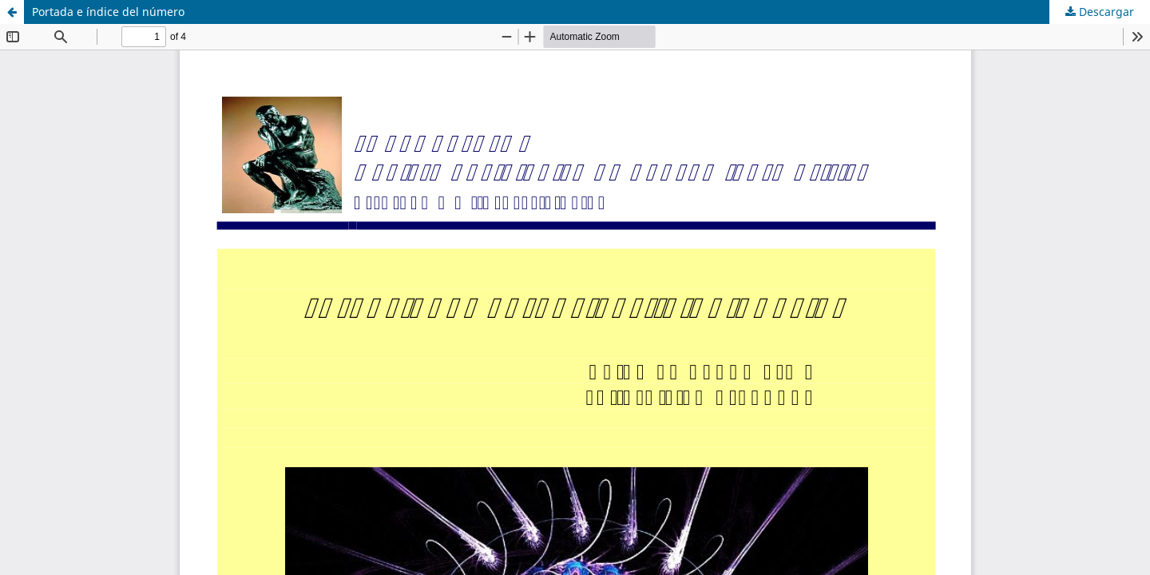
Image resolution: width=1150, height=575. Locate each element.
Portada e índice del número (108, 11)
